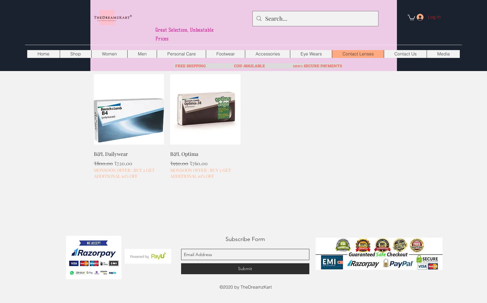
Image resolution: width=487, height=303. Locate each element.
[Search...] (315, 18)
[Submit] (245, 268)
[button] (411, 17)
